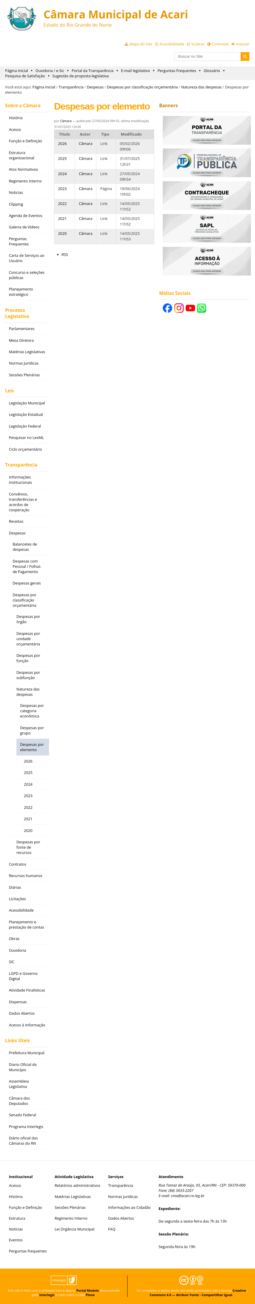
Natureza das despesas (201, 87)
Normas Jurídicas (123, 1196)
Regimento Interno (71, 1218)
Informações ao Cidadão (129, 1207)
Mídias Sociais (175, 293)
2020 (62, 233)
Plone (90, 1295)
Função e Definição (25, 1207)
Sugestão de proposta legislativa (80, 75)
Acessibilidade (172, 44)
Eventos (16, 1240)
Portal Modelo (87, 1290)
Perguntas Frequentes (176, 70)
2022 (62, 203)
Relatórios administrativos (77, 1185)
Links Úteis (17, 1041)
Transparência (70, 87)
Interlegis (47, 1295)
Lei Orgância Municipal (74, 1229)
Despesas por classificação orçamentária (142, 87)
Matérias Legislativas (73, 1196)
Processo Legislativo (17, 313)
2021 (62, 218)
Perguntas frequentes (28, 1251)
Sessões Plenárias (70, 1207)
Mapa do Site (140, 44)
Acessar (242, 44)
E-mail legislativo (135, 70)
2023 (62, 188)
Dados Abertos (121, 1218)
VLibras (198, 44)
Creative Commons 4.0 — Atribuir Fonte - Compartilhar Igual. (198, 1292)
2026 (62, 143)
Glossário (212, 70)
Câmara (66, 121)
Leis (9, 391)
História (16, 1196)
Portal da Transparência (92, 70)
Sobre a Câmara (23, 105)
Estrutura (17, 1218)
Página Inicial (16, 70)
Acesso (15, 1185)
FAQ (111, 1229)
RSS (65, 254)
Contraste (220, 44)
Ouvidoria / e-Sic (50, 70)
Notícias (16, 1229)
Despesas (95, 87)
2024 (62, 173)
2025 (62, 158)
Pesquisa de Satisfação (25, 75)
